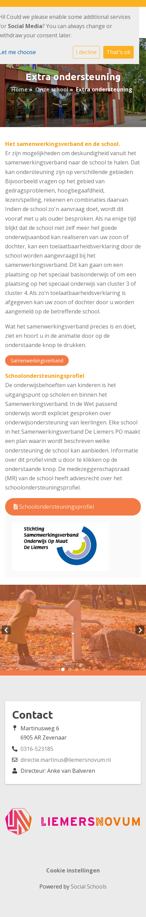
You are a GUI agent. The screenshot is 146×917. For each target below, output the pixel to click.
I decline (86, 52)
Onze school (51, 89)
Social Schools (89, 886)
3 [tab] (76, 669)
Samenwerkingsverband (37, 360)
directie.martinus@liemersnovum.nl (66, 760)
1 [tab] (63, 669)
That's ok (118, 52)
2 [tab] (69, 669)
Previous (6, 629)
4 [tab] (83, 669)
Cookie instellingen (73, 870)
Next (139, 629)
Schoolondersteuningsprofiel (54, 506)
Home (19, 89)
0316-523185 (37, 749)
